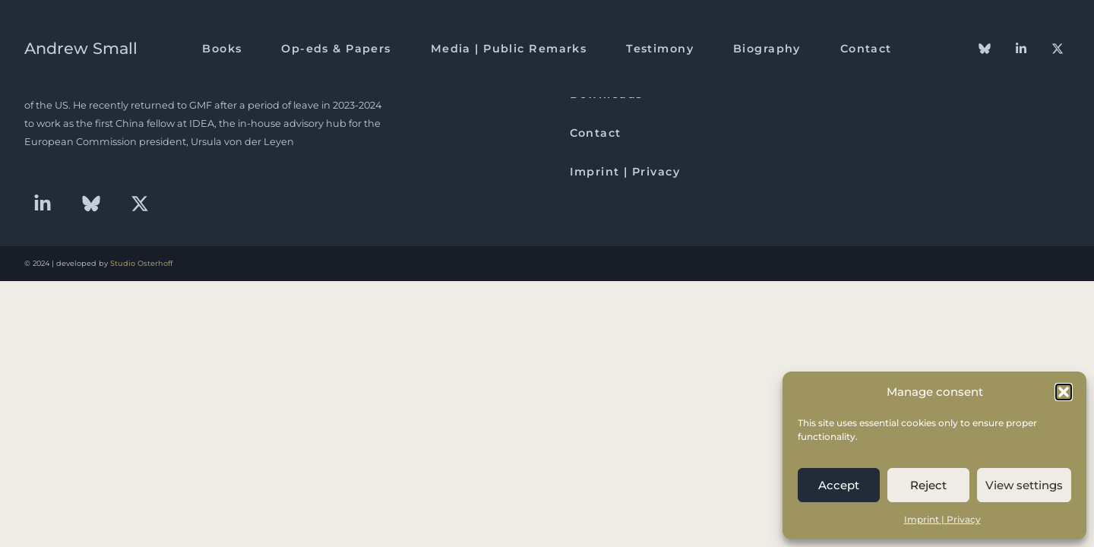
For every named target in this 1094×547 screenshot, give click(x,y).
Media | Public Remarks (509, 48)
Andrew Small (81, 48)
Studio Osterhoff (141, 263)
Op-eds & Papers (336, 48)
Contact (866, 48)
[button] (1063, 392)
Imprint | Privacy (942, 519)
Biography (767, 48)
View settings (1024, 485)
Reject (928, 485)
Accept (838, 485)
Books (222, 48)
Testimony (660, 48)
